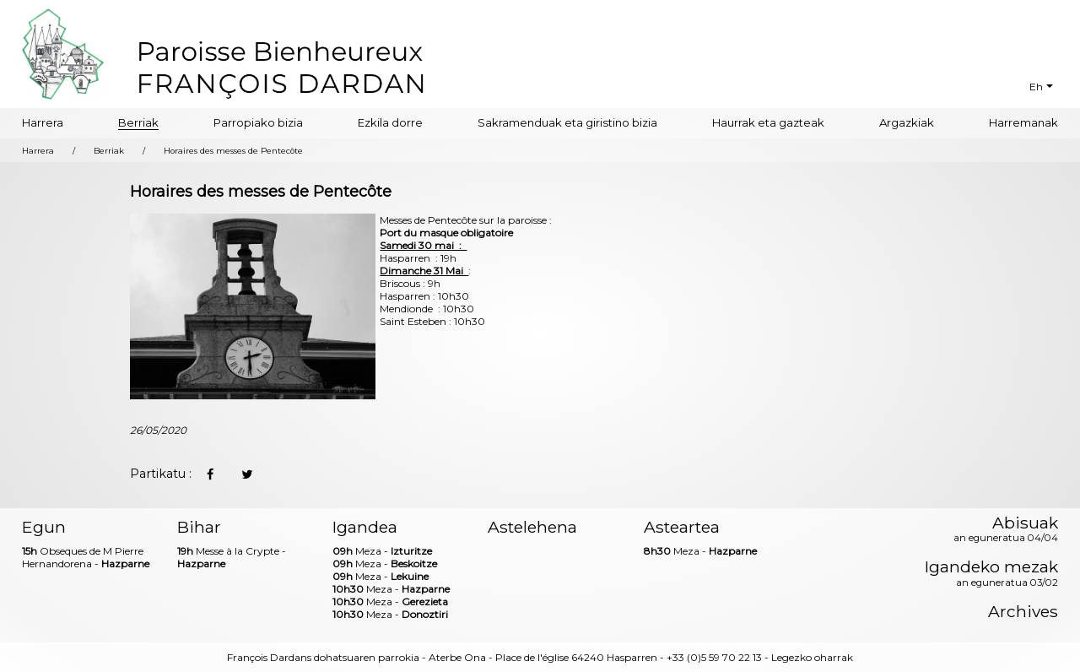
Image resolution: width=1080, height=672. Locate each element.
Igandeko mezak (991, 574)
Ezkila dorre (390, 122)
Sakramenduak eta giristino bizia (567, 122)
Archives (1023, 611)
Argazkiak (906, 122)
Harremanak (1023, 122)
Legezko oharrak (812, 657)
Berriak (138, 122)
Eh (1036, 86)
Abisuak (1005, 530)
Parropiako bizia (258, 122)
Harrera (42, 122)
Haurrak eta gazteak (768, 122)
